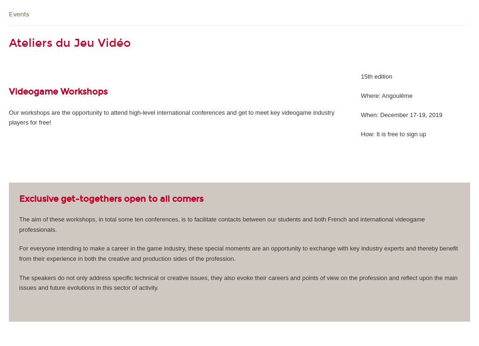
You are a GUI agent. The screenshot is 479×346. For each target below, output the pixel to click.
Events (19, 14)
